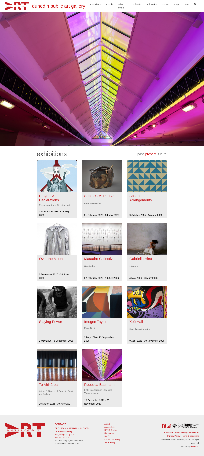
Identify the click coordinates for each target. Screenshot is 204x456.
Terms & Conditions (190, 436)
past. (141, 154)
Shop (176, 4)
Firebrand (195, 446)
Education (152, 4)
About (107, 424)
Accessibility (110, 427)
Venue (165, 4)
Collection (137, 4)
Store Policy (109, 442)
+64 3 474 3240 (62, 437)
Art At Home (121, 6)
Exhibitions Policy (112, 439)
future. (162, 154)
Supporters (109, 433)
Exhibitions (95, 4)
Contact (60, 424)
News (186, 4)
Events (109, 4)
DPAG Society (110, 430)
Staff (106, 436)
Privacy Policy (173, 436)
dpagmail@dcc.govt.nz (65, 434)
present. (151, 154)
